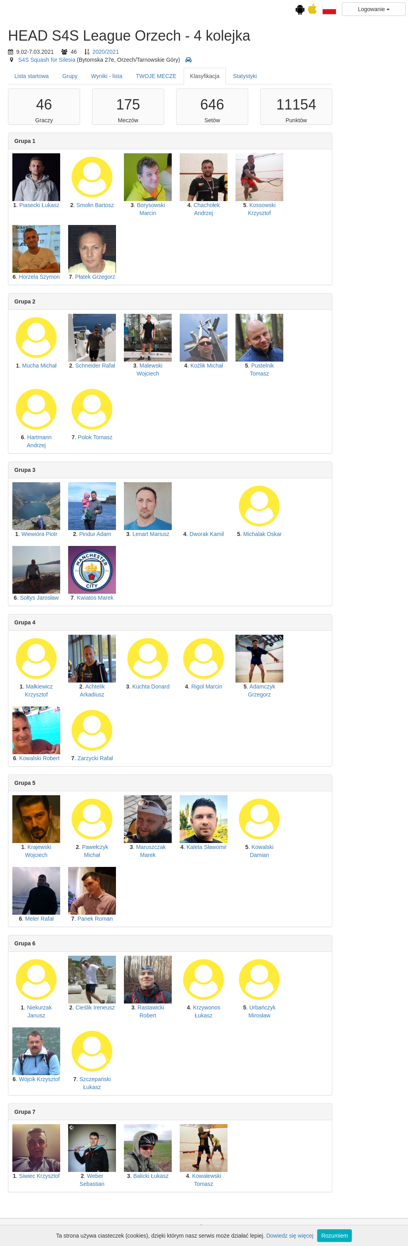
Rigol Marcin (274, 686)
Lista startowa (99, 76)
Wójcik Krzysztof (106, 1079)
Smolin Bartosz (162, 205)
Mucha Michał (106, 365)
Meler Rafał (106, 918)
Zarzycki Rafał (162, 758)
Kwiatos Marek (162, 598)
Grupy (137, 76)
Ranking (43, 257)
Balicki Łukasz (218, 1176)
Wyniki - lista (173, 76)
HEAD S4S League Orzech (35, 88)
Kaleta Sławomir (274, 847)
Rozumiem (334, 1235)
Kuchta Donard (218, 686)
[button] (329, 9)
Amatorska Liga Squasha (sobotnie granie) (35, 291)
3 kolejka (36, 153)
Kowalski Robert (106, 758)
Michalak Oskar (329, 534)
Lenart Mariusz (218, 534)
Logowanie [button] (374, 9)
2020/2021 (173, 52)
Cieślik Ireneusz (162, 1007)
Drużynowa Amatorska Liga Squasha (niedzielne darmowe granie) (35, 344)
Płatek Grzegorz (162, 277)
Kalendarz (35, 57)
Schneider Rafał (162, 365)
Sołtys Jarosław (106, 598)
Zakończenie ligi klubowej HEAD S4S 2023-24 (36, 399)
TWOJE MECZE (223, 76)
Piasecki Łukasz (106, 205)
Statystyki (312, 76)
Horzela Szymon (106, 277)
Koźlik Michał (274, 365)
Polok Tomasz (162, 437)
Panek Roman (162, 918)
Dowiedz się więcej (289, 1235)
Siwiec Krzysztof (106, 1176)
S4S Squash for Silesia (114, 60)
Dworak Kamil (274, 534)
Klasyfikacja (272, 76)
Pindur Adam (162, 534)
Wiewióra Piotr (106, 534)
